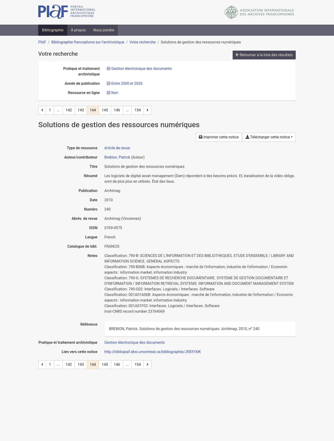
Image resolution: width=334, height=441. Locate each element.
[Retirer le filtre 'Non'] (114, 93)
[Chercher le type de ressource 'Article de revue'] (117, 148)
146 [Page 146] (117, 110)
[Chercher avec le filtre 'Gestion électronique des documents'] (134, 342)
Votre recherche (142, 42)
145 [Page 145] (105, 110)
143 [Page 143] (81, 110)
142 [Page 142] (69, 110)
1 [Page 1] (50, 110)
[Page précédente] (42, 110)
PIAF (42, 42)
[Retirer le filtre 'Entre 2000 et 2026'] (126, 83)
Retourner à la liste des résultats (264, 55)
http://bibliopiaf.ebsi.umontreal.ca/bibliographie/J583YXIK (152, 352)
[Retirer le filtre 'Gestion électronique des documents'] (141, 68)
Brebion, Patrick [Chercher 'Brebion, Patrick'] (117, 157)
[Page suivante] (147, 110)
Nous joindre (103, 30)
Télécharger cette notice (268, 137)
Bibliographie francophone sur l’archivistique (87, 42)
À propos (78, 30)
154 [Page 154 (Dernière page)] (138, 110)
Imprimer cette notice (219, 137)
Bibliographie (53, 30)
